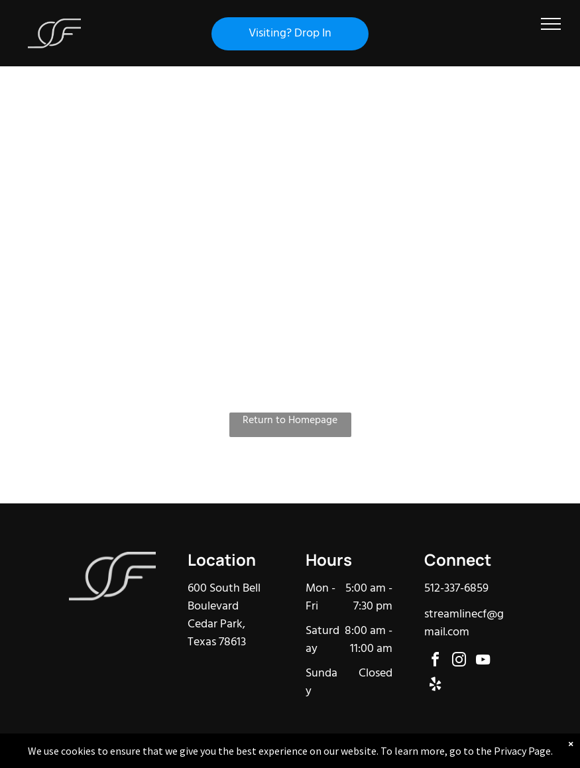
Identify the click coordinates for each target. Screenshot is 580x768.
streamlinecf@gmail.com (464, 623)
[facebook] (434, 661)
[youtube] (482, 661)
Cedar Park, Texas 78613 (217, 633)
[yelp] (434, 686)
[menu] (551, 24)
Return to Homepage (290, 421)
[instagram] (458, 661)
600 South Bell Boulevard (224, 597)
